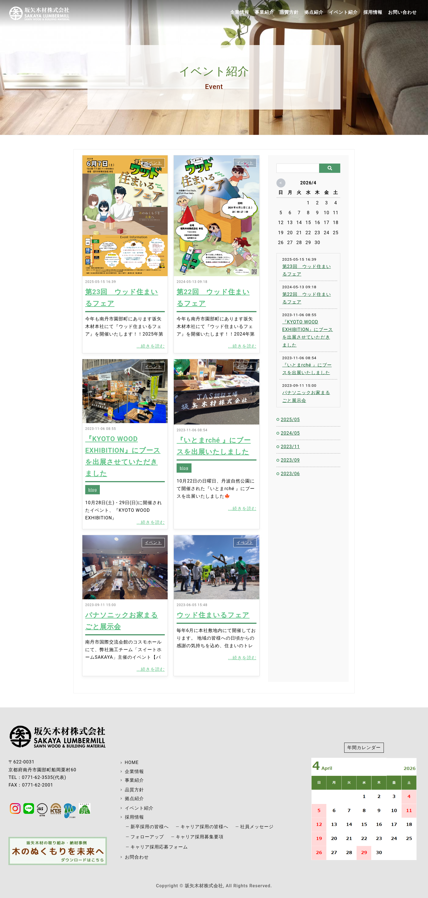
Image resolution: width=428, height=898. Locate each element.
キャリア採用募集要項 (200, 836)
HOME (132, 762)
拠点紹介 (313, 12)
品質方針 (289, 12)
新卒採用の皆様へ (149, 826)
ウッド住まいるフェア (213, 615)
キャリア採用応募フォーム (159, 847)
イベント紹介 (343, 12)
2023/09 (290, 460)
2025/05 (290, 419)
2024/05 (290, 433)
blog (92, 489)
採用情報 (372, 12)
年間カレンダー (364, 747)
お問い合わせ (402, 12)
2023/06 (290, 473)
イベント (153, 162)
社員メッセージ (257, 826)
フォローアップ (147, 836)
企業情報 (239, 12)
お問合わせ (137, 857)
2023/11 (290, 446)
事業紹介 (264, 12)
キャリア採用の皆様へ (204, 826)
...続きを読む (151, 346)
